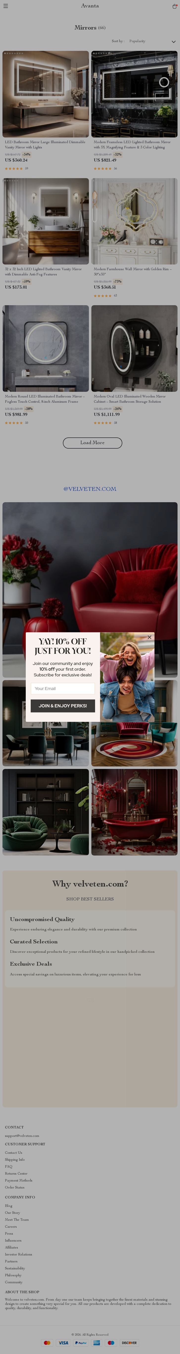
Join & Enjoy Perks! (63, 706)
